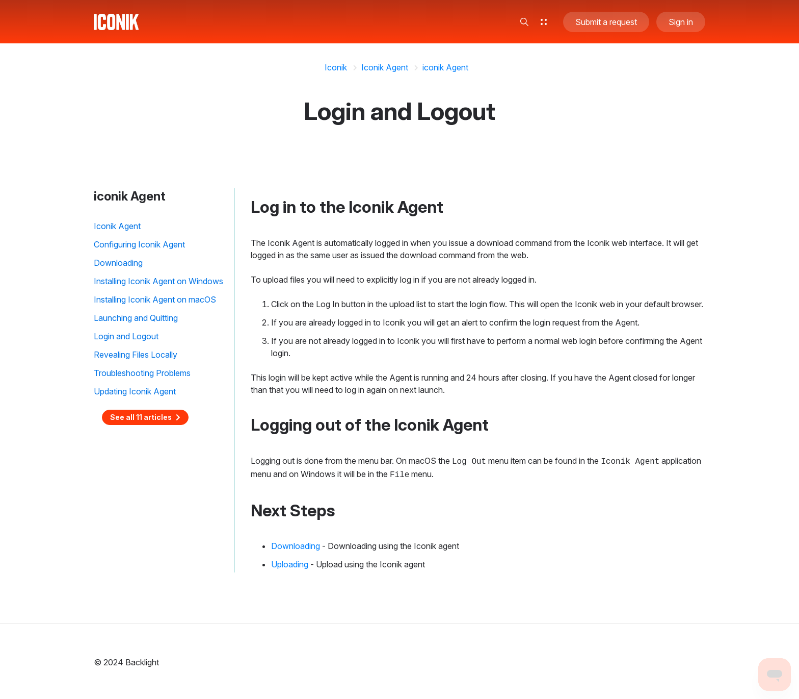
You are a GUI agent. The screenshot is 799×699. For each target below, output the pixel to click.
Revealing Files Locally (135, 355)
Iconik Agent (384, 67)
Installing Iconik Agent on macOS (155, 299)
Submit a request (606, 22)
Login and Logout (126, 336)
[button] (524, 22)
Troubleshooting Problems (142, 373)
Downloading (118, 263)
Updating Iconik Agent (135, 391)
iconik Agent (445, 67)
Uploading (289, 562)
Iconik (336, 67)
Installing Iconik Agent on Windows (158, 281)
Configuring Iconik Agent (139, 244)
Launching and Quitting (136, 318)
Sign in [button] (681, 22)
